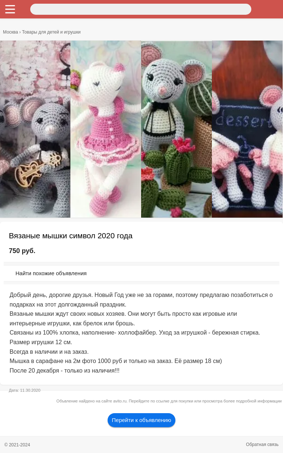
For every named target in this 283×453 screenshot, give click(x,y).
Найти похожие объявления (51, 273)
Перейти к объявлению (141, 420)
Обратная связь (262, 444)
